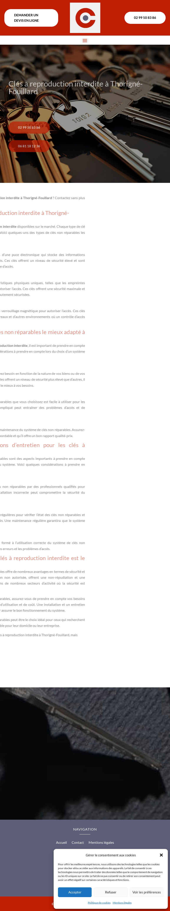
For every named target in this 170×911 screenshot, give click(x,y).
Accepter (74, 892)
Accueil (61, 842)
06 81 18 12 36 (29, 156)
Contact (78, 842)
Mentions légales (122, 902)
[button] (161, 855)
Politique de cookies (99, 902)
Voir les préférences (146, 892)
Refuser (110, 892)
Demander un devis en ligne (26, 18)
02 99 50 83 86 (145, 18)
